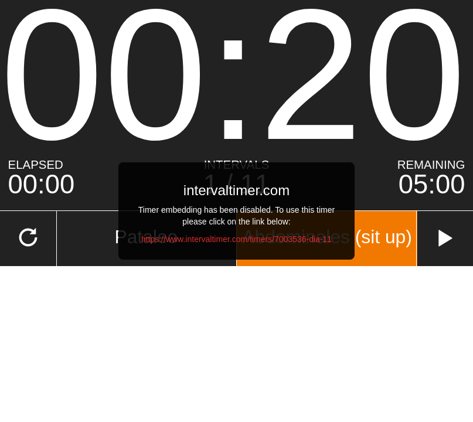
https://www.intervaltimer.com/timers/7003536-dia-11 (236, 239)
